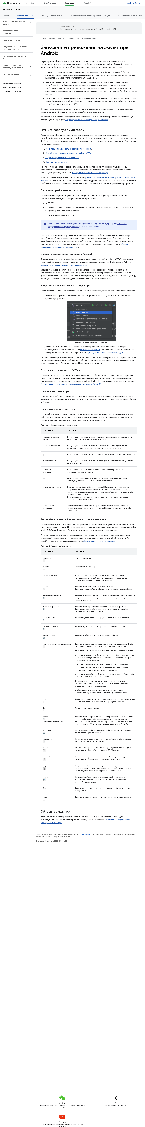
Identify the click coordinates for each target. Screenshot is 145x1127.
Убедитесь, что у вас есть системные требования (68, 149)
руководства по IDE (89, 39)
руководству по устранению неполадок (105, 352)
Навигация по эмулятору (56, 162)
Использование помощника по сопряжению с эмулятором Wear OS (71, 384)
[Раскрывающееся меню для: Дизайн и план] (59, 3)
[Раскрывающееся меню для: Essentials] (37, 3)
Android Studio (133, 3)
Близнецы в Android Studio (52, 16)
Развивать (61, 39)
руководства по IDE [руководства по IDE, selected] (25, 16)
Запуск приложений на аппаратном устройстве (86, 120)
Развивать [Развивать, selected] (69, 3)
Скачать (6, 16)
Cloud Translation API (106, 29)
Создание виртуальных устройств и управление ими (64, 265)
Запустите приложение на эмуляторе (62, 157)
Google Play (88, 3)
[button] (14, 23)
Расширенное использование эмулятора (90, 173)
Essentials (29, 3)
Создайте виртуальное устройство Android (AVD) (68, 153)
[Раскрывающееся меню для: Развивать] (77, 3)
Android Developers (48, 39)
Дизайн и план (50, 3)
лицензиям (86, 834)
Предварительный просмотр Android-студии (90, 16)
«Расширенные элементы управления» (92, 541)
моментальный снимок (90, 349)
